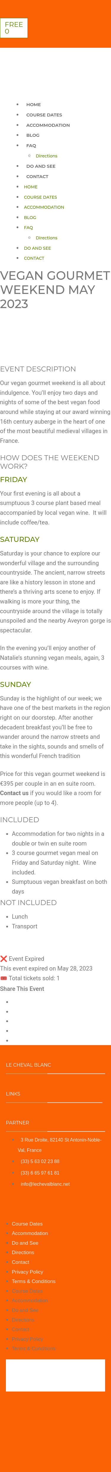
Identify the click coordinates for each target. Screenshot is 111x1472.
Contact (37, 176)
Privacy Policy (27, 1272)
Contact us (14, 793)
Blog (32, 135)
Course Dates (44, 115)
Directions (46, 156)
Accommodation (48, 125)
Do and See (41, 166)
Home (33, 104)
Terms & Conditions (33, 1281)
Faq (31, 145)
